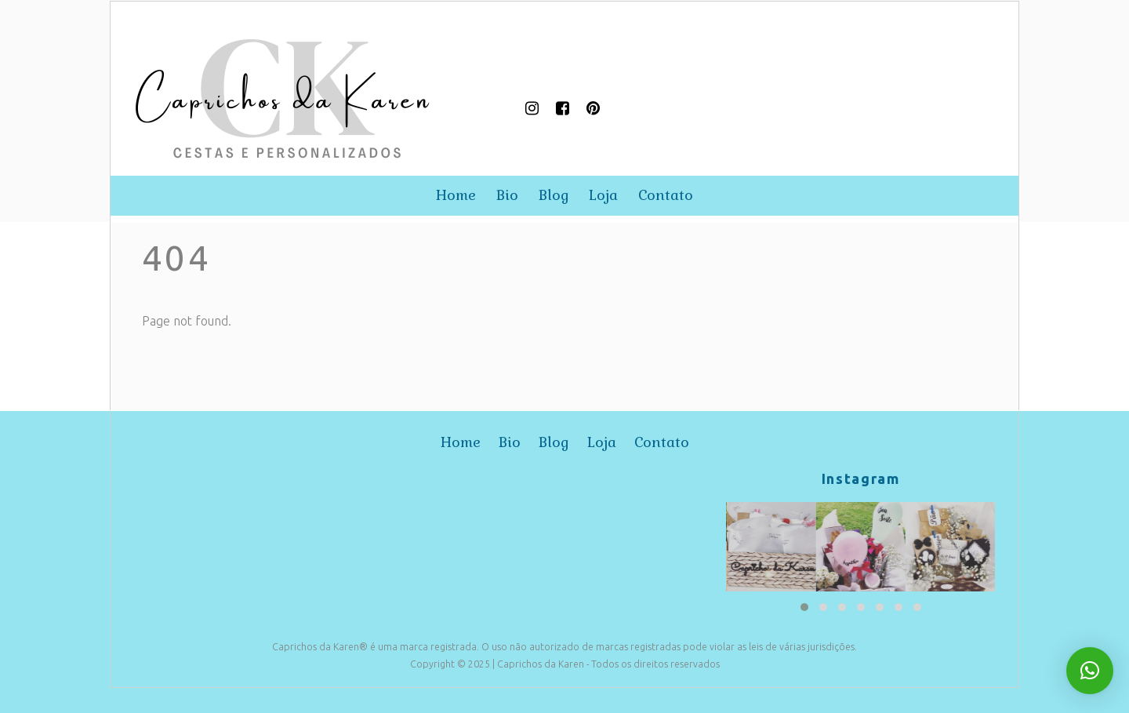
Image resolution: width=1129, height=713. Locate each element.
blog (554, 195)
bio (507, 195)
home (456, 195)
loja (603, 195)
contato (665, 195)
